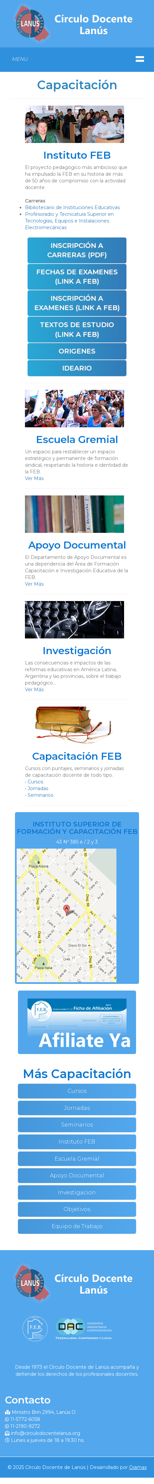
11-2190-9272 (25, 1426)
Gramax (138, 1467)
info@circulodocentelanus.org (45, 1433)
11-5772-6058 (25, 1419)
